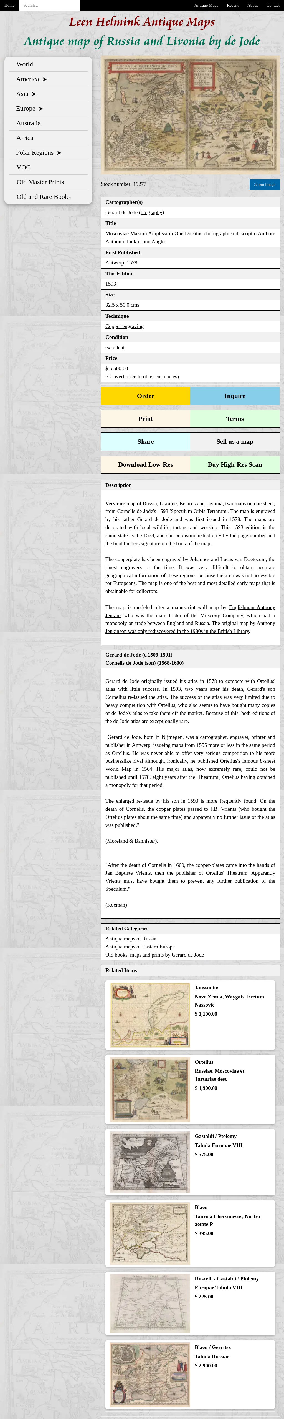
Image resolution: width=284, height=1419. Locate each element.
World (23, 64)
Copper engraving (124, 326)
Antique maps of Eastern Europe (140, 947)
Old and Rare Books (42, 196)
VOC (22, 167)
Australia (27, 123)
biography (151, 212)
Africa (23, 137)
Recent (233, 5)
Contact (273, 5)
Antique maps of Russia (130, 939)
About (252, 5)
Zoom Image (264, 184)
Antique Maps (206, 5)
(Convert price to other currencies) (142, 376)
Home (9, 5)
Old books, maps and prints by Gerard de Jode (154, 955)
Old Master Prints (38, 182)
